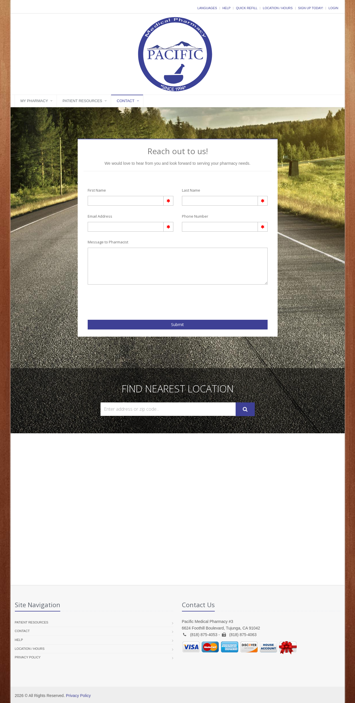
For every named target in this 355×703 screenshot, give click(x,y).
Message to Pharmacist (108, 242)
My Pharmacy (34, 101)
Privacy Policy (28, 657)
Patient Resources (82, 101)
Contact (126, 101)
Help (226, 8)
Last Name (191, 190)
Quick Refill (246, 8)
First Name (97, 190)
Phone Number (195, 216)
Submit (177, 324)
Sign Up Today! (310, 8)
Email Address (100, 216)
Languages (207, 8)
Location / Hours (277, 8)
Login (333, 8)
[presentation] (121, 300)
